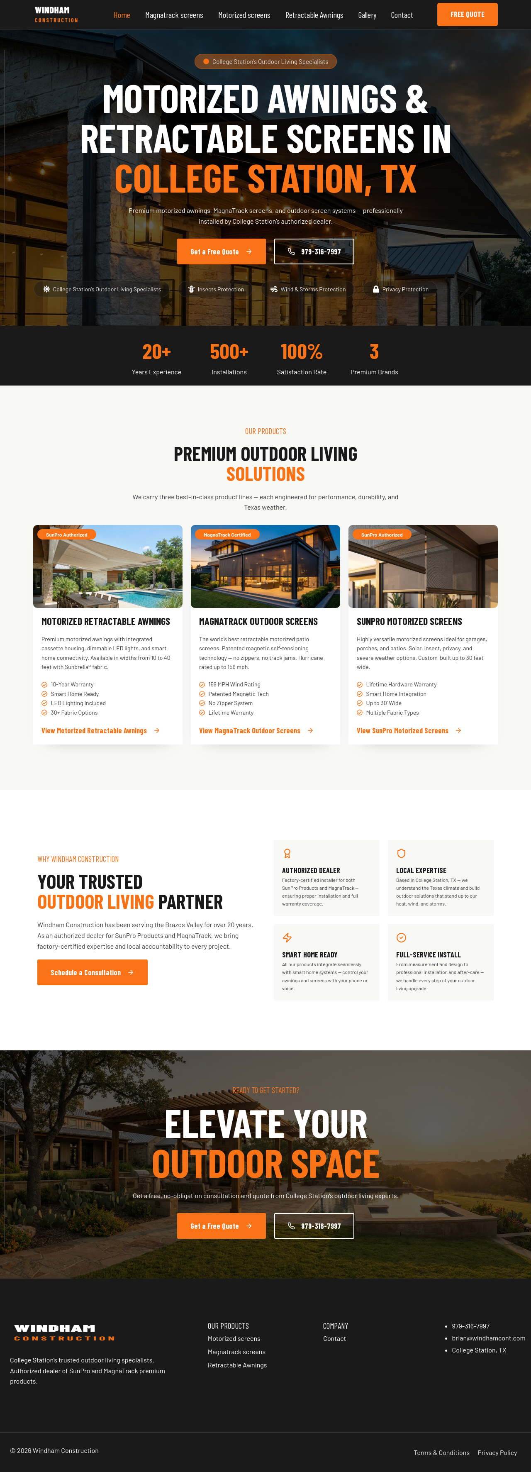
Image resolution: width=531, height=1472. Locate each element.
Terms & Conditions (442, 1452)
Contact (402, 15)
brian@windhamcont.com (489, 1338)
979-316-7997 (471, 1326)
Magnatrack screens (174, 15)
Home (122, 15)
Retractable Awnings (314, 15)
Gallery (367, 15)
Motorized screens (244, 15)
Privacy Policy (497, 1452)
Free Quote (468, 14)
